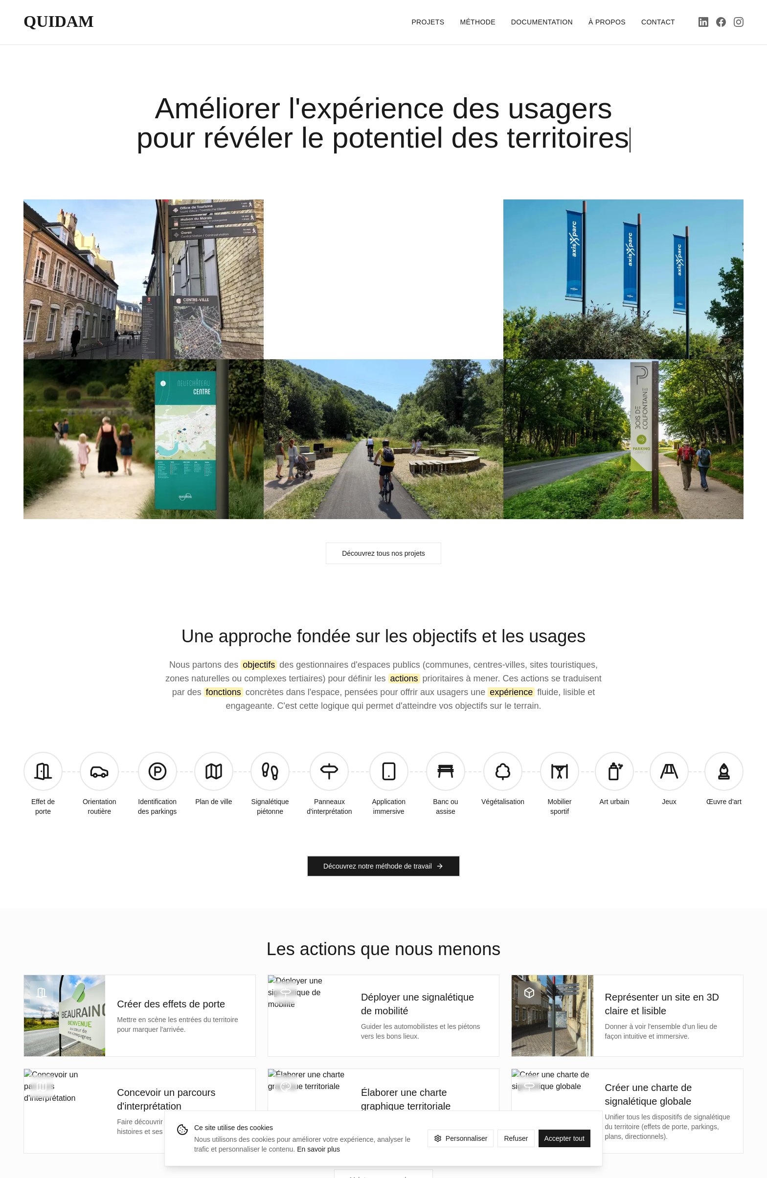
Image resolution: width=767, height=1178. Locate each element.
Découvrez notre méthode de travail (383, 866)
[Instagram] (739, 22)
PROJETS (427, 22)
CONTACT (658, 22)
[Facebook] (721, 22)
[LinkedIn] (703, 22)
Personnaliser (461, 1138)
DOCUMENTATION (542, 22)
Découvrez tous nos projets (383, 553)
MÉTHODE (477, 22)
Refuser (516, 1138)
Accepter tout (564, 1138)
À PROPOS (607, 22)
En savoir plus (318, 1149)
